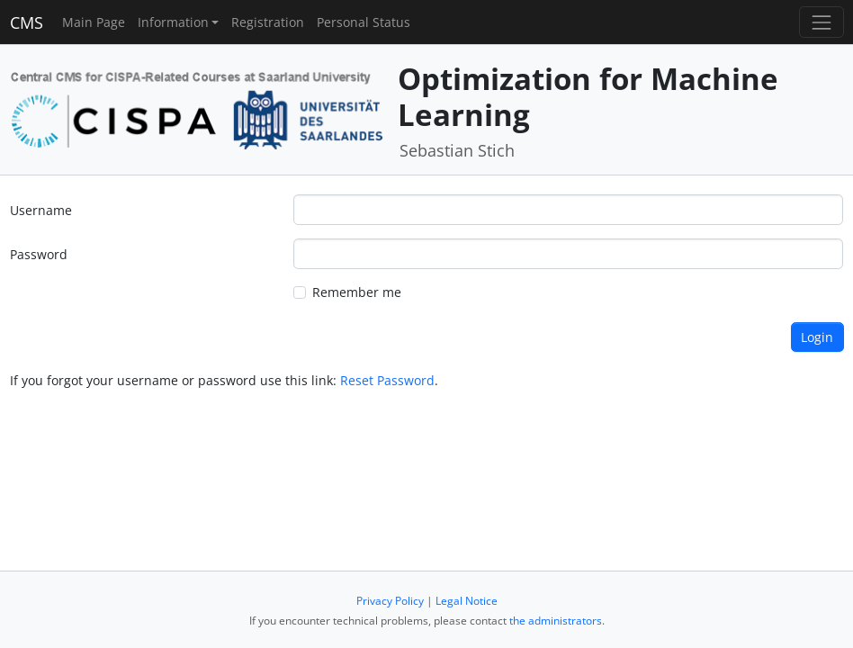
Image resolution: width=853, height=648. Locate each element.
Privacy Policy (390, 600)
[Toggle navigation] (821, 22)
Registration (267, 22)
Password (38, 254)
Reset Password (387, 380)
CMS (26, 22)
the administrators (555, 620)
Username (41, 210)
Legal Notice (466, 600)
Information (173, 22)
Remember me (356, 292)
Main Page (93, 22)
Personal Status (363, 22)
